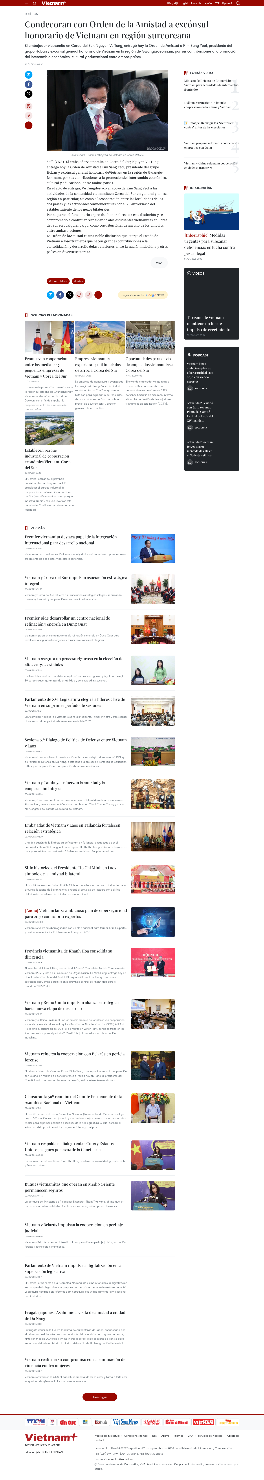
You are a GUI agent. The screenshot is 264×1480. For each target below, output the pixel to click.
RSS (154, 1435)
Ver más (38, 528)
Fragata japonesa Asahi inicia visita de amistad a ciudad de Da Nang (75, 1315)
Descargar (100, 1397)
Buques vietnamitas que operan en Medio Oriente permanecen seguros (70, 1187)
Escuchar (201, 388)
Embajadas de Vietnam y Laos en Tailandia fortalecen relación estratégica (72, 828)
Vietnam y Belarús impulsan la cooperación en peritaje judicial (74, 1227)
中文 (217, 3)
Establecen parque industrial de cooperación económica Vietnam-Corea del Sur (48, 458)
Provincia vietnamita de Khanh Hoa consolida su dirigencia (68, 954)
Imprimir (28, 106)
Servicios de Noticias (210, 1435)
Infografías (201, 188)
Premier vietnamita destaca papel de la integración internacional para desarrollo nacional (71, 540)
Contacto (99, 1440)
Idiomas (178, 1435)
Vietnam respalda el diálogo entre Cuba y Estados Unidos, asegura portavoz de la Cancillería (69, 1146)
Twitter (28, 94)
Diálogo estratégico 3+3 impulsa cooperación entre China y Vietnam (207, 105)
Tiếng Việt (172, 3)
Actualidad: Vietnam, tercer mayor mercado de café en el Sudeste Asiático (200, 448)
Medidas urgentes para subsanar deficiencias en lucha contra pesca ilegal (209, 244)
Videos (198, 273)
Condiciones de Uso (136, 1435)
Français (196, 3)
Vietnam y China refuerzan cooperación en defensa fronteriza (210, 165)
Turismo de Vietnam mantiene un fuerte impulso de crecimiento (208, 323)
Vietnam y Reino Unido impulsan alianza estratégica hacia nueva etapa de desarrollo (72, 1005)
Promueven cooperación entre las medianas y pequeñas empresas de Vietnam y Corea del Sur (46, 367)
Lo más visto (201, 73)
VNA (190, 1435)
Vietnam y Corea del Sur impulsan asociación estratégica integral (76, 580)
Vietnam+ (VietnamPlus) (54, 3)
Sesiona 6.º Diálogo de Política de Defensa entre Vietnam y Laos (76, 743)
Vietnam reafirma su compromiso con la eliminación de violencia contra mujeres (75, 1362)
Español (207, 3)
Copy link (28, 116)
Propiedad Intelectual (107, 1435)
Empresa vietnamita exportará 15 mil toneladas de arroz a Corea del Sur (98, 364)
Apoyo (165, 1435)
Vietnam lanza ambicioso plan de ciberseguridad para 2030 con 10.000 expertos (76, 913)
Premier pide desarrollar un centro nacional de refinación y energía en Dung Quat (67, 621)
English (184, 3)
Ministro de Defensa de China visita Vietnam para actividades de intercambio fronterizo (211, 85)
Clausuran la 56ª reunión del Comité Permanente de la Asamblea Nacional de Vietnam (73, 1099)
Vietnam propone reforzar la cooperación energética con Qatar (211, 145)
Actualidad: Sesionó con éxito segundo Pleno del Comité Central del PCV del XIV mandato (200, 411)
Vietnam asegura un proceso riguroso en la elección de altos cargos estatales (74, 661)
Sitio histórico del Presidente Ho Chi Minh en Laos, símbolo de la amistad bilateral (71, 870)
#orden (78, 281)
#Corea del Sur (58, 281)
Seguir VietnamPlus (133, 295)
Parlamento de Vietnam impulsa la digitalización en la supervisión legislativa (73, 1268)
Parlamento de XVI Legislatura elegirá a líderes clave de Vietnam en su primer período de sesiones (75, 702)
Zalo (28, 75)
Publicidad (232, 1435)
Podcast (200, 355)
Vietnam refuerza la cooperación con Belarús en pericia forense (75, 1057)
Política (31, 14)
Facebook (28, 84)
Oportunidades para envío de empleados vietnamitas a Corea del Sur (149, 364)
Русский (227, 3)
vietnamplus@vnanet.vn (118, 1459)
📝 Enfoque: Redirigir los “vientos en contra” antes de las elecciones (209, 125)
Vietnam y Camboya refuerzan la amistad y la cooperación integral (65, 785)
